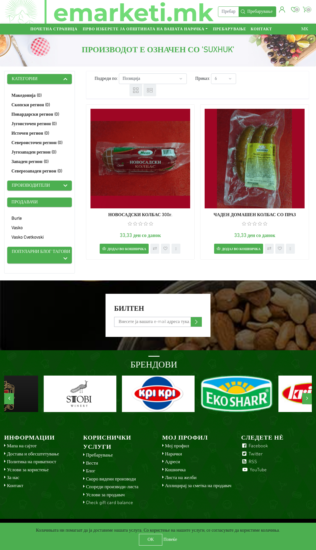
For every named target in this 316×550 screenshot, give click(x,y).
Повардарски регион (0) (35, 114)
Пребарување (229, 29)
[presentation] (9, 398)
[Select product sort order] (153, 78)
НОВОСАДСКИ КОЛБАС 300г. (140, 215)
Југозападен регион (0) (33, 152)
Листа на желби (181, 477)
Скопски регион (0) (30, 105)
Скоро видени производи (111, 479)
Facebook (254, 446)
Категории (25, 79)
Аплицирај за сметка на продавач (198, 486)
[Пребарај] (228, 12)
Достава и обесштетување (33, 454)
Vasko (17, 228)
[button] (282, 10)
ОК (151, 539)
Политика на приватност (31, 462)
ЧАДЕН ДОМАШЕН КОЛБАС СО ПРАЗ (255, 215)
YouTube (254, 470)
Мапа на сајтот (22, 446)
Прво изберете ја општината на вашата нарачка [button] (143, 29)
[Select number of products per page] (223, 78)
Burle (16, 218)
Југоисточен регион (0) (34, 124)
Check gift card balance (109, 502)
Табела (135, 90)
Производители (31, 185)
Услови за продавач (105, 495)
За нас (13, 477)
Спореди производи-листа (112, 487)
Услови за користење (28, 470)
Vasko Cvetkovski (27, 237)
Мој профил (177, 446)
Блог (90, 471)
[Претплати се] (158, 322)
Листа (149, 90)
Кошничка (175, 470)
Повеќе (170, 539)
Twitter (252, 454)
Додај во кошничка (126, 249)
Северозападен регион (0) (36, 171)
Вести (92, 463)
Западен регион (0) (29, 162)
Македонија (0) (26, 95)
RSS (249, 462)
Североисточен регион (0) (36, 143)
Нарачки (173, 454)
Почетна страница (53, 29)
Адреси (172, 462)
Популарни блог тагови (41, 252)
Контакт (261, 29)
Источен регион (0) (30, 133)
